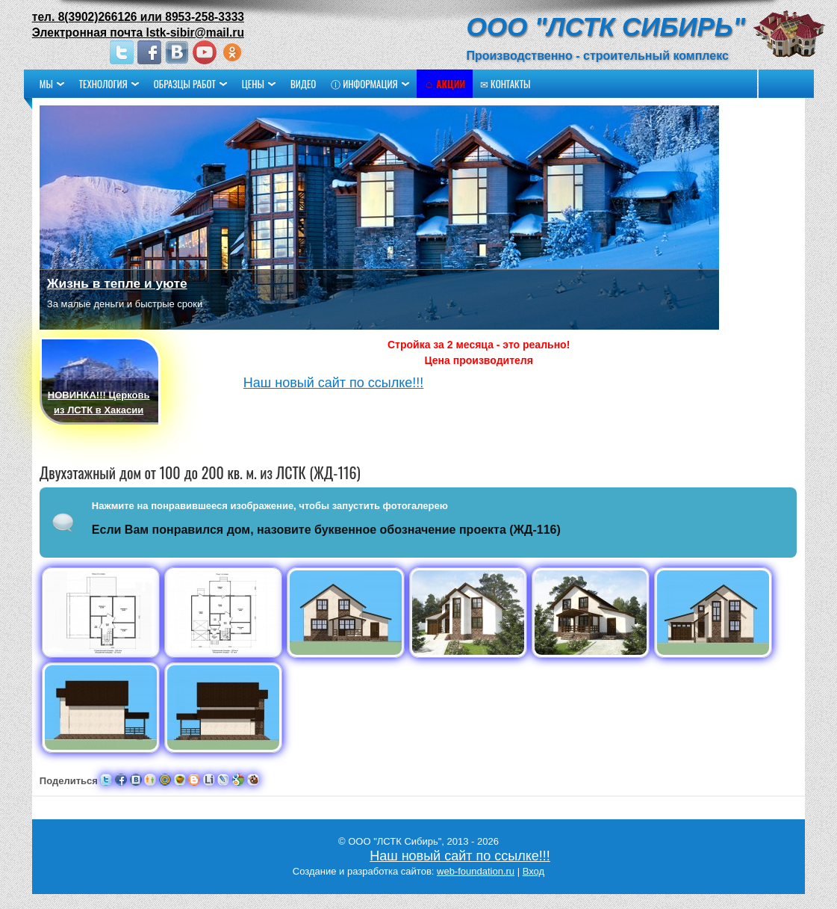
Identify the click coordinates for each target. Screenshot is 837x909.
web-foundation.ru (475, 871)
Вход (533, 871)
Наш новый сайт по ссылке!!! (362, 382)
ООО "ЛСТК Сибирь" (578, 26)
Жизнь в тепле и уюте (145, 283)
